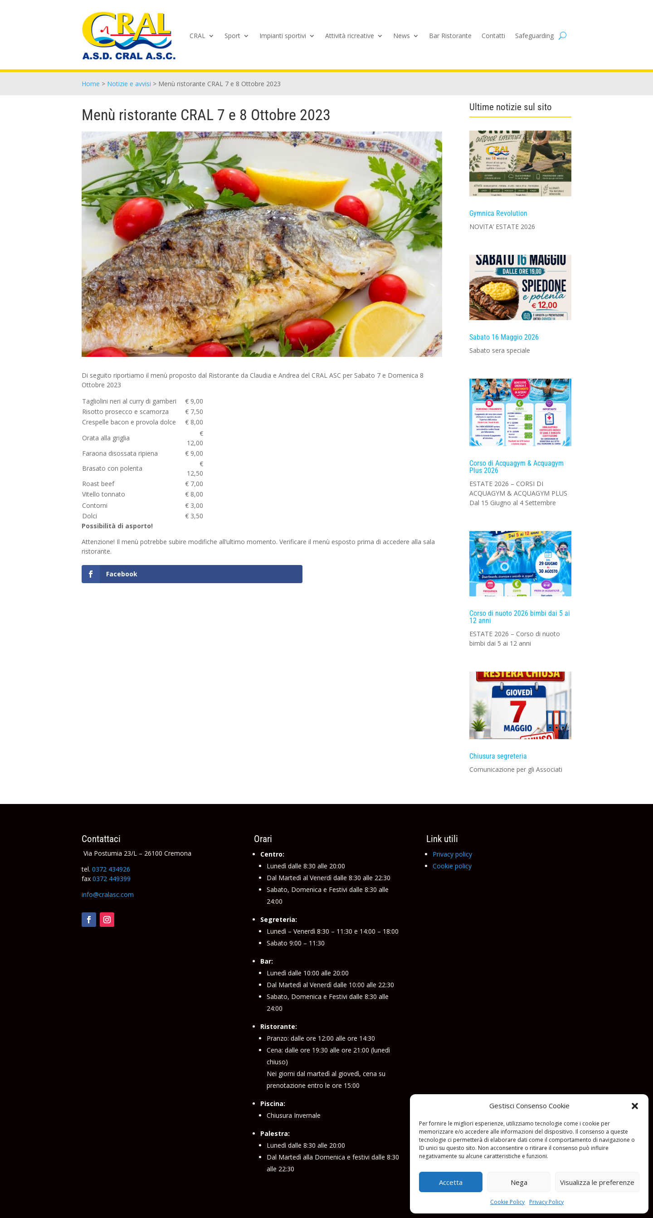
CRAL (197, 35)
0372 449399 (112, 878)
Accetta (451, 1182)
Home (91, 83)
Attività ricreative (349, 35)
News (401, 35)
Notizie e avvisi (129, 83)
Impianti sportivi (282, 35)
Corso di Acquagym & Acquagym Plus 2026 (516, 467)
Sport (232, 35)
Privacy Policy (546, 1202)
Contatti (493, 35)
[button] (634, 1106)
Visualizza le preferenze (597, 1182)
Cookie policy (452, 866)
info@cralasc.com (108, 894)
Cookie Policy (507, 1202)
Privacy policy (452, 854)
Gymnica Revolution (498, 213)
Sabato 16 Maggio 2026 (504, 337)
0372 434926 (111, 869)
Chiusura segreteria (498, 756)
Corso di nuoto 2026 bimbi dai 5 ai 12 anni (519, 617)
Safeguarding (534, 35)
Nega (519, 1182)
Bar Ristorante (450, 35)
